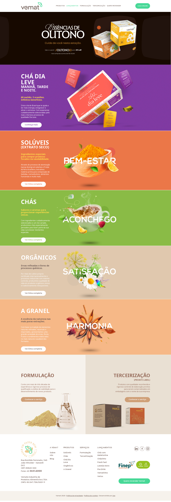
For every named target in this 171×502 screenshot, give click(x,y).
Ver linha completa (34, 184)
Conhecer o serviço (34, 401)
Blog (52, 460)
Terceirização (99, 6)
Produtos (60, 6)
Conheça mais (31, 125)
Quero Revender (114, 6)
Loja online (143, 6)
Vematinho (102, 474)
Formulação (85, 6)
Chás (65, 457)
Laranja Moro (103, 467)
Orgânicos (68, 467)
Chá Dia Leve (67, 462)
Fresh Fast (102, 464)
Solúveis (67, 454)
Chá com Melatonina (102, 455)
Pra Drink (101, 471)
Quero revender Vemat (134, 482)
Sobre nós (52, 455)
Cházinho (101, 460)
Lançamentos (72, 6)
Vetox (100, 478)
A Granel (67, 471)
